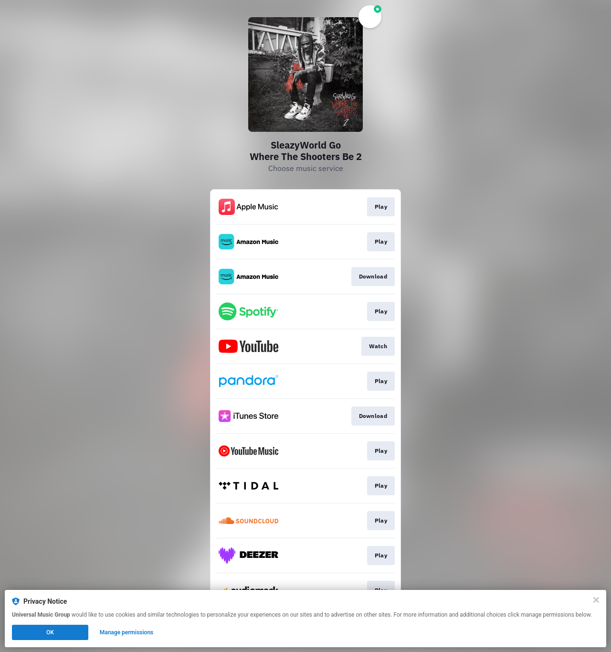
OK (50, 632)
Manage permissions (127, 632)
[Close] (596, 600)
